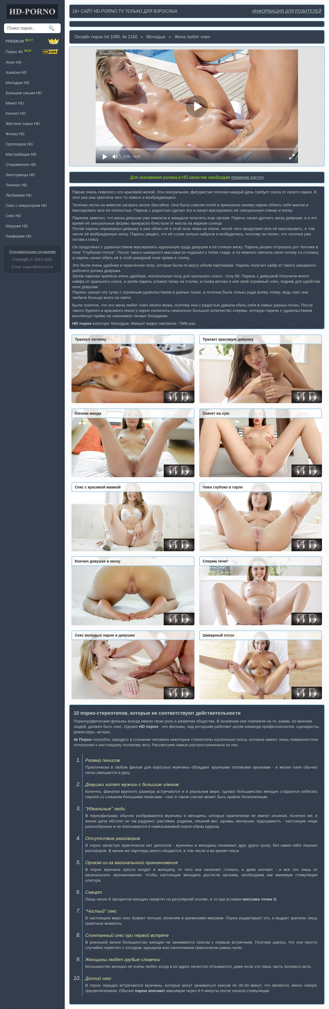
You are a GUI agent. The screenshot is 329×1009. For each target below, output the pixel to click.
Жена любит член (192, 36)
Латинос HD (16, 185)
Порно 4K (32, 51)
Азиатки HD (16, 72)
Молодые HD (17, 83)
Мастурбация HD (21, 154)
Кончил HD (15, 113)
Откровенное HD (21, 164)
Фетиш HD (15, 134)
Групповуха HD (19, 144)
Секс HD (13, 216)
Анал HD (14, 62)
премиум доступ (247, 177)
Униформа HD (18, 236)
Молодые (155, 36)
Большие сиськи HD (24, 93)
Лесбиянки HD (19, 195)
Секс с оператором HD (26, 205)
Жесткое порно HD (23, 123)
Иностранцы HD (20, 175)
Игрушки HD (17, 226)
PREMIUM (32, 41)
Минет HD (15, 103)
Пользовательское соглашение (32, 252)
